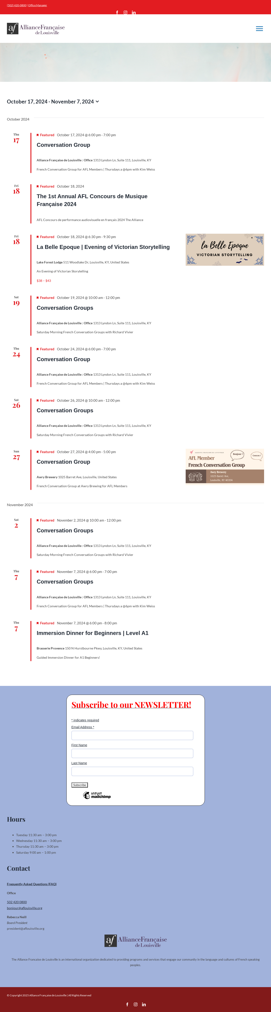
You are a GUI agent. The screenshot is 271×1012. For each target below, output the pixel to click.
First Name (79, 745)
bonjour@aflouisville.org (24, 908)
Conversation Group (63, 145)
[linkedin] (134, 12)
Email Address (82, 727)
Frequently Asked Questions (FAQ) (32, 884)
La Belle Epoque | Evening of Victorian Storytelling (103, 247)
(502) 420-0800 (16, 5)
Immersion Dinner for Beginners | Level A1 (93, 633)
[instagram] (125, 12)
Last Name (79, 763)
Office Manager (37, 5)
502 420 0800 (17, 902)
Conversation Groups (65, 308)
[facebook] (117, 12)
